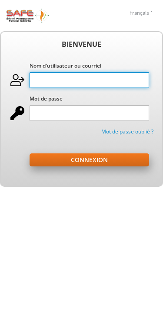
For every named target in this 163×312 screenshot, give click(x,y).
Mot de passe (46, 98)
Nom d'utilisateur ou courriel (65, 65)
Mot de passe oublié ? (127, 131)
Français (139, 12)
